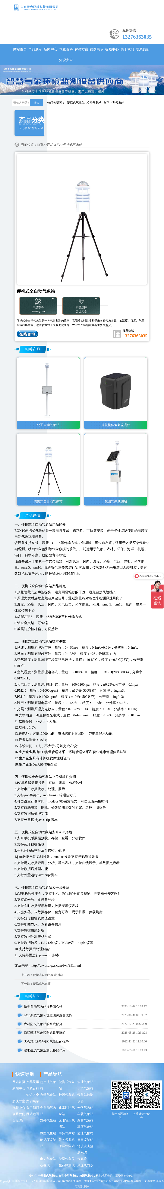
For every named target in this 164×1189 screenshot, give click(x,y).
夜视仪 (45, 1165)
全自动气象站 (48, 1111)
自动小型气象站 (113, 102)
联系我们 (142, 49)
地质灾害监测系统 (85, 1149)
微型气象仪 (67, 1159)
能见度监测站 (48, 1143)
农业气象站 (85, 1082)
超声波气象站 (48, 1085)
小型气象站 (85, 1088)
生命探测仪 (67, 1165)
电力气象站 (48, 1159)
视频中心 (112, 49)
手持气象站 (67, 1133)
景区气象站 (67, 1139)
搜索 (36, 102)
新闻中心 (50, 49)
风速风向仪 (85, 1165)
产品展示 (35, 49)
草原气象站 (85, 1127)
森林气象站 (85, 1120)
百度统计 (18, 1120)
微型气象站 (48, 1133)
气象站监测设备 (85, 1098)
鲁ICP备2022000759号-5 (98, 1181)
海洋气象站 (67, 1146)
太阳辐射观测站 (67, 1124)
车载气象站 (85, 1114)
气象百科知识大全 (66, 54)
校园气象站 (93, 102)
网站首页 (20, 49)
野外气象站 (48, 1120)
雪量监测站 (85, 1139)
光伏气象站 (85, 1107)
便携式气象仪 (42, 983)
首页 (40, 144)
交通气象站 (85, 1133)
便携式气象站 (76, 102)
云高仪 (82, 1159)
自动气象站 (48, 1094)
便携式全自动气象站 (36, 524)
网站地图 (32, 1114)
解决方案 (81, 49)
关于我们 (127, 49)
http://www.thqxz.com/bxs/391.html (56, 965)
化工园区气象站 (67, 1111)
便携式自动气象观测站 (48, 975)
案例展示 (96, 49)
